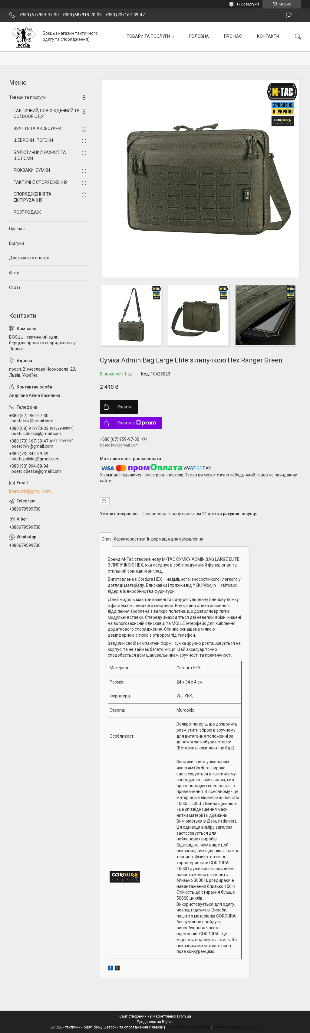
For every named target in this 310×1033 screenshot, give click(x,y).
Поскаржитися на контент (188, 1027)
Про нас (17, 228)
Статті (15, 287)
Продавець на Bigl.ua (155, 1022)
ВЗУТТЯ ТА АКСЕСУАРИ (37, 128)
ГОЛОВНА (199, 36)
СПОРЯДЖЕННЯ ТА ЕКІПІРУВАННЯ (32, 197)
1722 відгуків (247, 4)
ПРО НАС (233, 36)
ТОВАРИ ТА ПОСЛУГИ (148, 36)
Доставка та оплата (29, 257)
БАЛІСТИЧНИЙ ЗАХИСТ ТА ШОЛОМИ (40, 155)
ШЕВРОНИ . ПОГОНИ (33, 140)
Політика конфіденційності (236, 1027)
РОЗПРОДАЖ (27, 212)
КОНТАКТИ (268, 36)
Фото (14, 272)
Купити (124, 406)
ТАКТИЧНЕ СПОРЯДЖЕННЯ (41, 182)
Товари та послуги (27, 97)
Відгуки (16, 243)
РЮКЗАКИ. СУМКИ (32, 170)
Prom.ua (184, 1016)
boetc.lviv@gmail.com (30, 491)
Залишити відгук (289, 15)
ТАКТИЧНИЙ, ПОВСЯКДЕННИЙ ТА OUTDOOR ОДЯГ (47, 113)
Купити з (136, 423)
